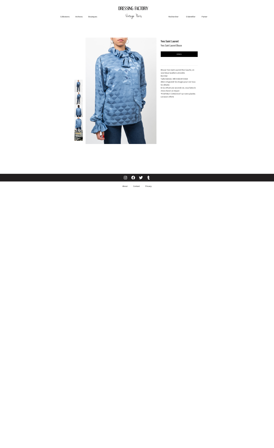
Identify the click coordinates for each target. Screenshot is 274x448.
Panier (204, 16)
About (124, 186)
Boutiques (92, 16)
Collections (65, 16)
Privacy (148, 186)
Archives (79, 16)
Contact (136, 186)
